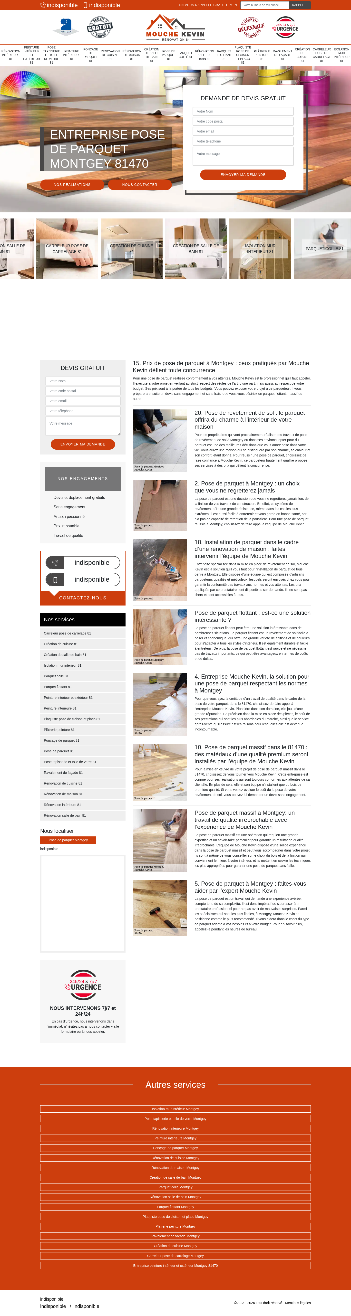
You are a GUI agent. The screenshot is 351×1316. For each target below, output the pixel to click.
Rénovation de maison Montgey (176, 1168)
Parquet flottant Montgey (175, 1207)
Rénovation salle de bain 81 (204, 55)
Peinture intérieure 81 (72, 55)
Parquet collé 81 (185, 55)
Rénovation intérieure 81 (10, 55)
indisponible (59, 5)
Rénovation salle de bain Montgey (175, 1197)
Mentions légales (298, 1303)
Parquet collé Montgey (175, 1187)
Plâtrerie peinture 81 (262, 55)
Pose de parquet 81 (169, 55)
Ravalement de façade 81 (282, 55)
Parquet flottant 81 (224, 55)
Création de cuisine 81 (302, 55)
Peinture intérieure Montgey (175, 1138)
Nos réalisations (72, 185)
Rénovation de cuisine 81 (110, 55)
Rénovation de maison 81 (132, 55)
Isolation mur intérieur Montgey (175, 1109)
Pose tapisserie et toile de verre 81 (51, 55)
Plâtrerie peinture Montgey (175, 1226)
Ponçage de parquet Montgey (175, 1148)
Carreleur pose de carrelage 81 (322, 55)
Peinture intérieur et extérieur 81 (31, 55)
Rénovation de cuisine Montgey (175, 1158)
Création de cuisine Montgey (175, 1246)
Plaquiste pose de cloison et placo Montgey (175, 1217)
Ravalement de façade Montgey (175, 1236)
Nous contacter (139, 185)
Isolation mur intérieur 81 (342, 55)
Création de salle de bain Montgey (175, 1177)
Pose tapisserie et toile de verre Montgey (175, 1119)
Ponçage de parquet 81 (90, 55)
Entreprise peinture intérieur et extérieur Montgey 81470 (175, 1266)
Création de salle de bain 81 (151, 55)
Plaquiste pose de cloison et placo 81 (242, 55)
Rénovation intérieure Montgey (175, 1128)
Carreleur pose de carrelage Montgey (175, 1256)
